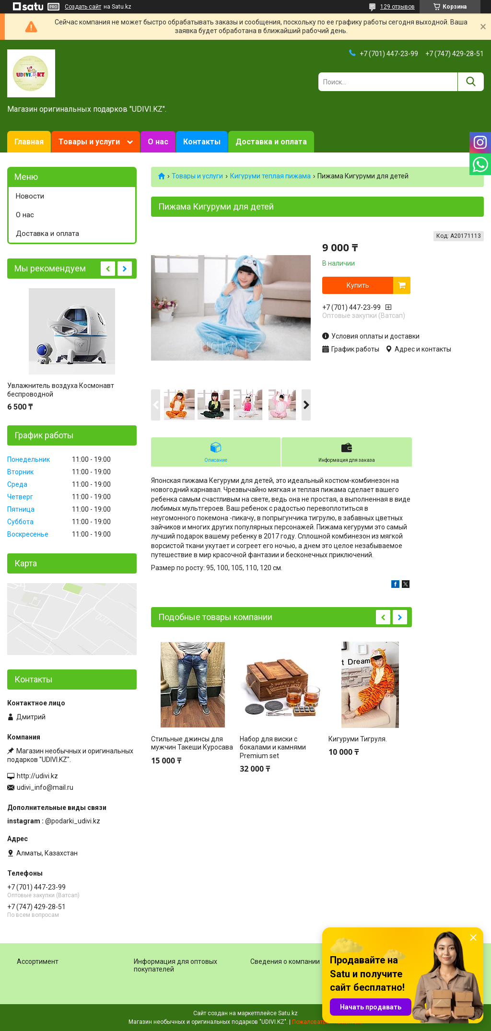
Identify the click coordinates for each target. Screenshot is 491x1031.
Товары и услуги (89, 141)
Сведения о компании (285, 961)
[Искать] (470, 81)
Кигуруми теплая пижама (270, 176)
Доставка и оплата (271, 141)
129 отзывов (397, 6)
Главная (29, 141)
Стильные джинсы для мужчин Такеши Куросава (192, 743)
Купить (358, 285)
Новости (30, 196)
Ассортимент (37, 961)
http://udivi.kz (37, 776)
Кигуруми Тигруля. (357, 739)
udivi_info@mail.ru (45, 787)
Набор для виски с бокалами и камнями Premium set (273, 747)
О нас (158, 141)
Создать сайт (83, 6)
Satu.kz (288, 1013)
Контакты (202, 141)
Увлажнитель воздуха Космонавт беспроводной (60, 390)
